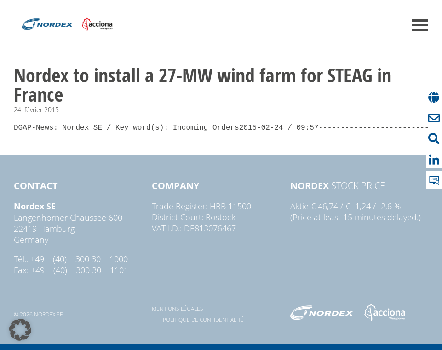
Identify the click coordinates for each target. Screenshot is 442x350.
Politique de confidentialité (203, 319)
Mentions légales (177, 308)
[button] (20, 330)
